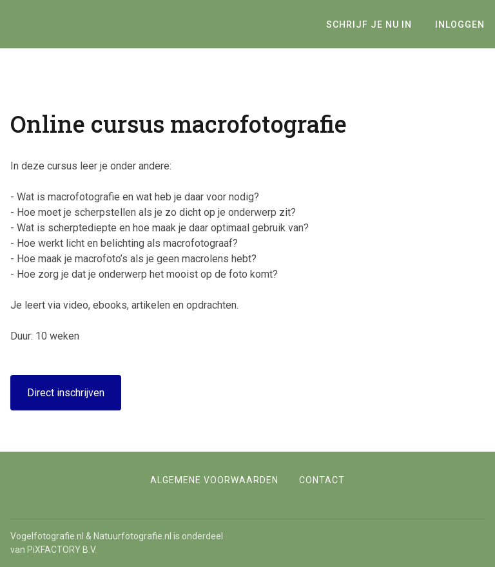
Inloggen (460, 24)
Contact (322, 480)
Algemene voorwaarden (214, 480)
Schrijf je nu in (369, 24)
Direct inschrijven (65, 393)
